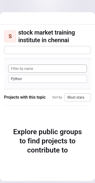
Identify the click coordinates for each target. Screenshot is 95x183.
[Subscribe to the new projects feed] (47, 50)
